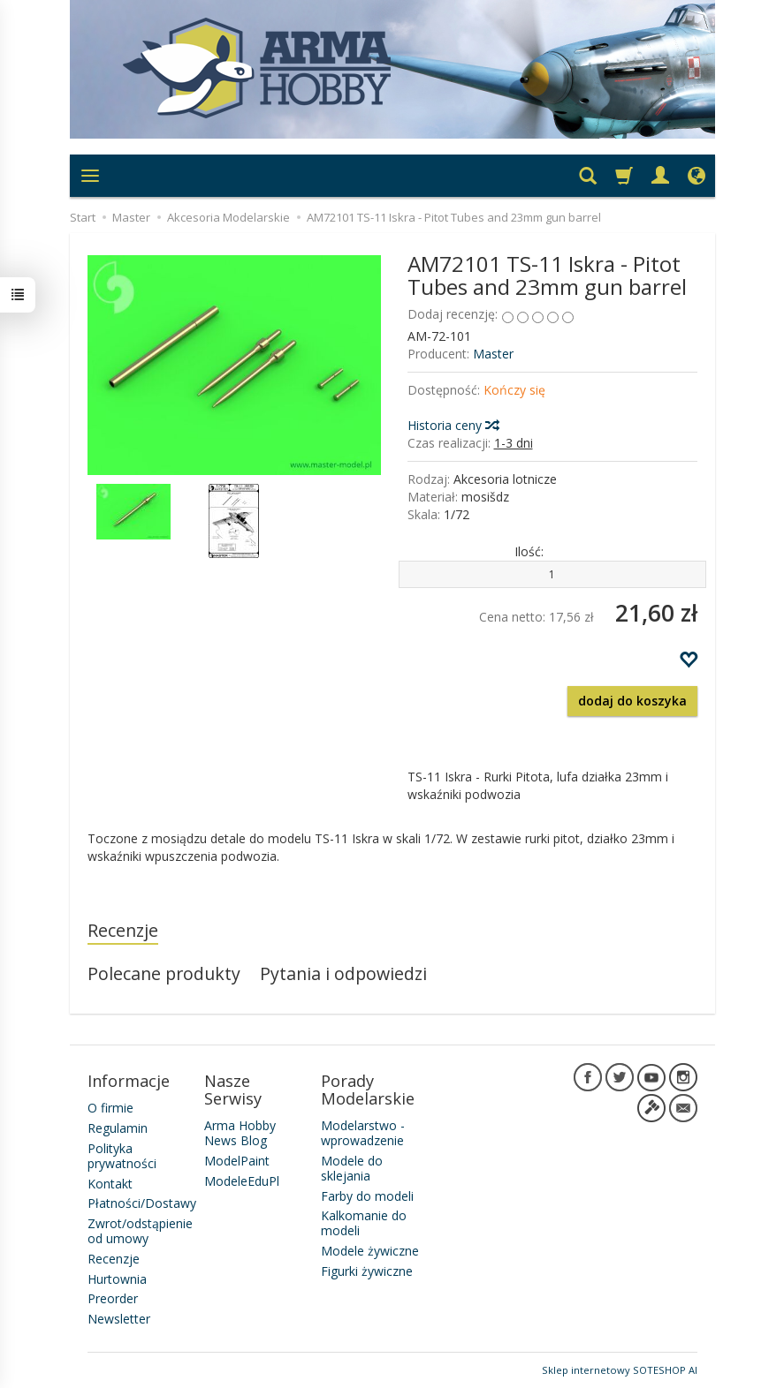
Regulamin (118, 1128)
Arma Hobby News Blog (240, 1133)
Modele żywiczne (370, 1250)
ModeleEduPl (241, 1181)
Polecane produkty (164, 973)
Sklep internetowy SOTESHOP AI (619, 1370)
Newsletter (119, 1318)
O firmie (110, 1107)
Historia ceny (452, 425)
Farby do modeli (367, 1196)
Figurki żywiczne (367, 1271)
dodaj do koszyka (632, 700)
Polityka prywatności (122, 1156)
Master (493, 353)
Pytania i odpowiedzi (343, 973)
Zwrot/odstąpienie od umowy (140, 1231)
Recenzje (123, 930)
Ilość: (529, 551)
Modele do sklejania (352, 1168)
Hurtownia (117, 1279)
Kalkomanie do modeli (364, 1223)
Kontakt (110, 1183)
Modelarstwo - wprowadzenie (363, 1133)
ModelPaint (237, 1160)
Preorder (113, 1298)
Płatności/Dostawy (142, 1203)
